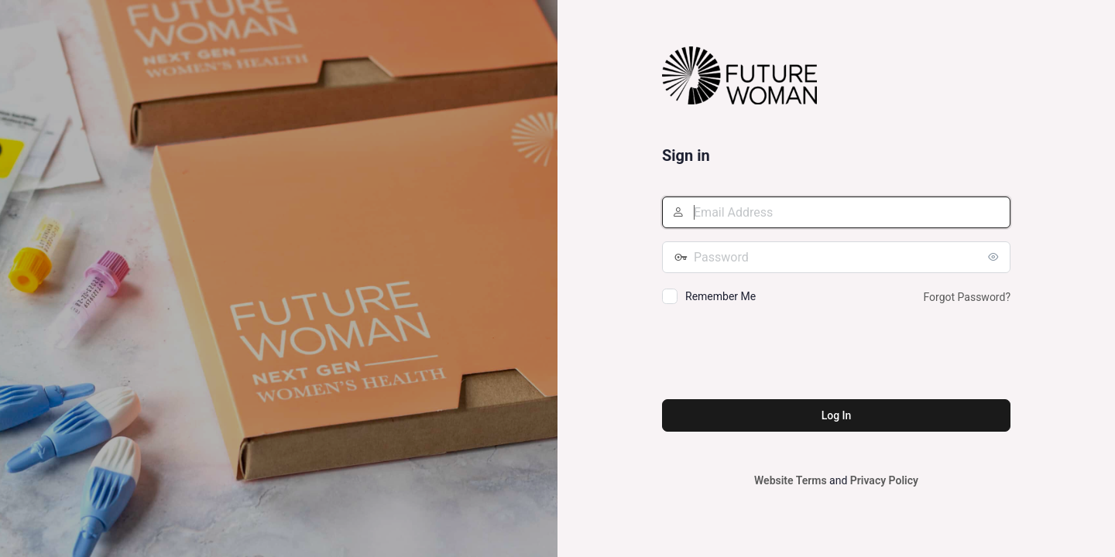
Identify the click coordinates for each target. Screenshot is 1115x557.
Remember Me (720, 296)
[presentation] (779, 354)
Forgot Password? (966, 297)
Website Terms (790, 480)
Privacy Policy (884, 480)
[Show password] (994, 256)
